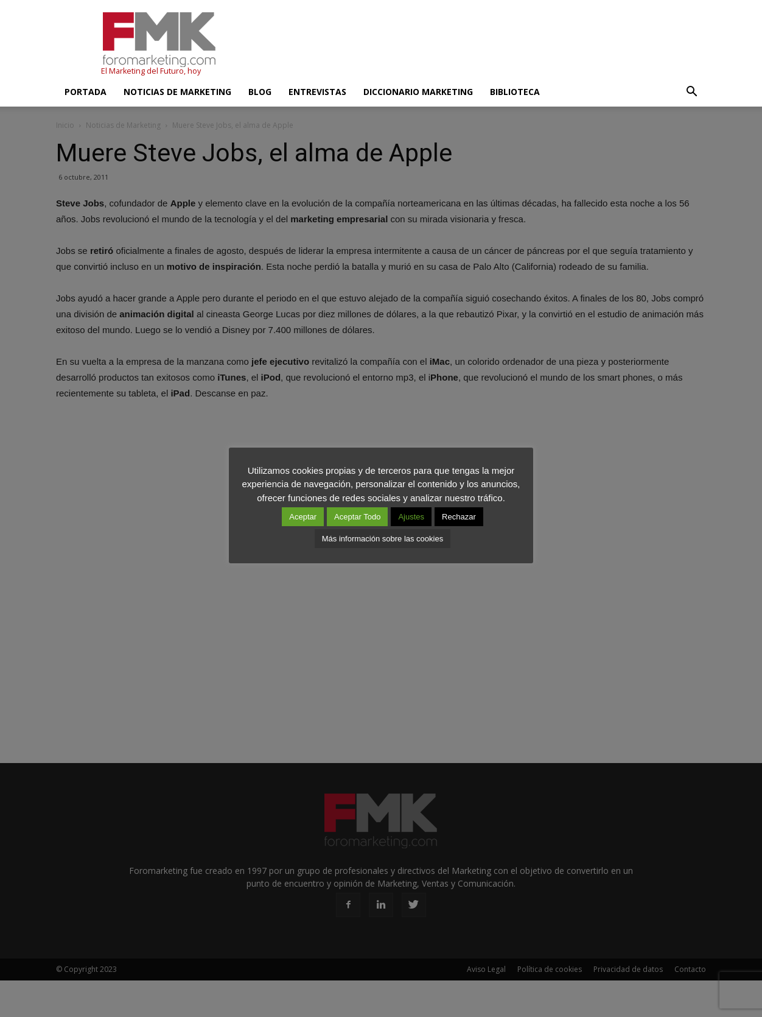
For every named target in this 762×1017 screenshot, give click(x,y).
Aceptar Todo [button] (357, 516)
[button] (691, 92)
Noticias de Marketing (177, 91)
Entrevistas (317, 91)
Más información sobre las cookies (382, 538)
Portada (86, 91)
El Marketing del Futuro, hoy (151, 71)
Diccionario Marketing (418, 91)
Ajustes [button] (411, 516)
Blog (259, 91)
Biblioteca (515, 91)
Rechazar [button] (459, 516)
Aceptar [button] (302, 516)
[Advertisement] (484, 44)
